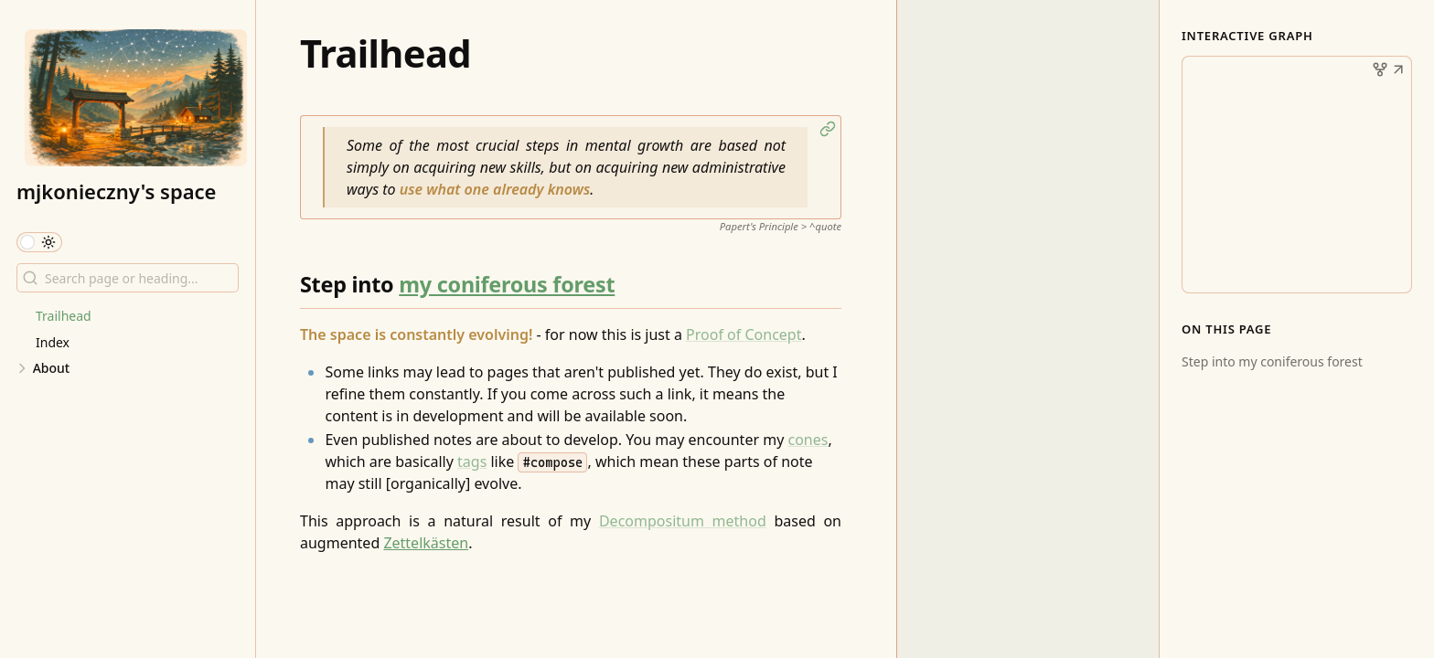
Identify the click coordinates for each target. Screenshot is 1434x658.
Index (53, 342)
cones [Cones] (807, 440)
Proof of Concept (743, 334)
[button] (828, 129)
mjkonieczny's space (116, 191)
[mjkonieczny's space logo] (135, 97)
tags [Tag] (472, 461)
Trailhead (63, 315)
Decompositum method (682, 521)
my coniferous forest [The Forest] (507, 284)
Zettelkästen (425, 543)
